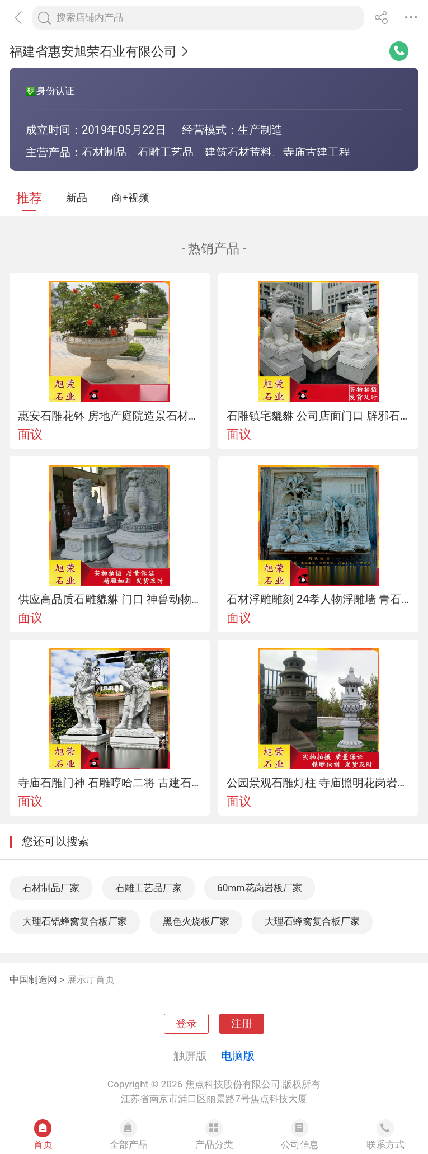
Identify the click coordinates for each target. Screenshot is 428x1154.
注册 (241, 1024)
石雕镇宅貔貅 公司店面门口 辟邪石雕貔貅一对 (319, 415)
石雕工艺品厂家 (148, 887)
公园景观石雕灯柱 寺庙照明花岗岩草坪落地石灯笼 (319, 782)
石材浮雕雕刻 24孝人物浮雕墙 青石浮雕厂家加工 (319, 599)
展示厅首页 (91, 979)
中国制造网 (33, 979)
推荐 (29, 198)
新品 (76, 198)
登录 (186, 1024)
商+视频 (130, 198)
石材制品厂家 (50, 887)
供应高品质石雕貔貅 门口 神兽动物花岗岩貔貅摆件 (110, 599)
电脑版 (238, 1055)
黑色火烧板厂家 (196, 921)
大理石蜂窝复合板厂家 (312, 921)
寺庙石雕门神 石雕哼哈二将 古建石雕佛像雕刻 (110, 782)
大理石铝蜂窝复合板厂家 (74, 921)
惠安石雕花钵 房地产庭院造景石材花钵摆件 (110, 415)
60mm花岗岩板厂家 (259, 887)
